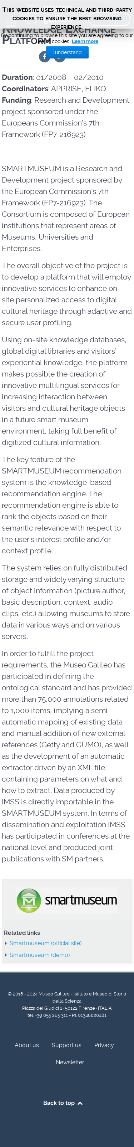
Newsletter (70, 1062)
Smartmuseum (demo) (40, 955)
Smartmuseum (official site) (45, 943)
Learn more (85, 41)
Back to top (63, 1103)
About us (27, 1045)
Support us (66, 1045)
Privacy (104, 1045)
